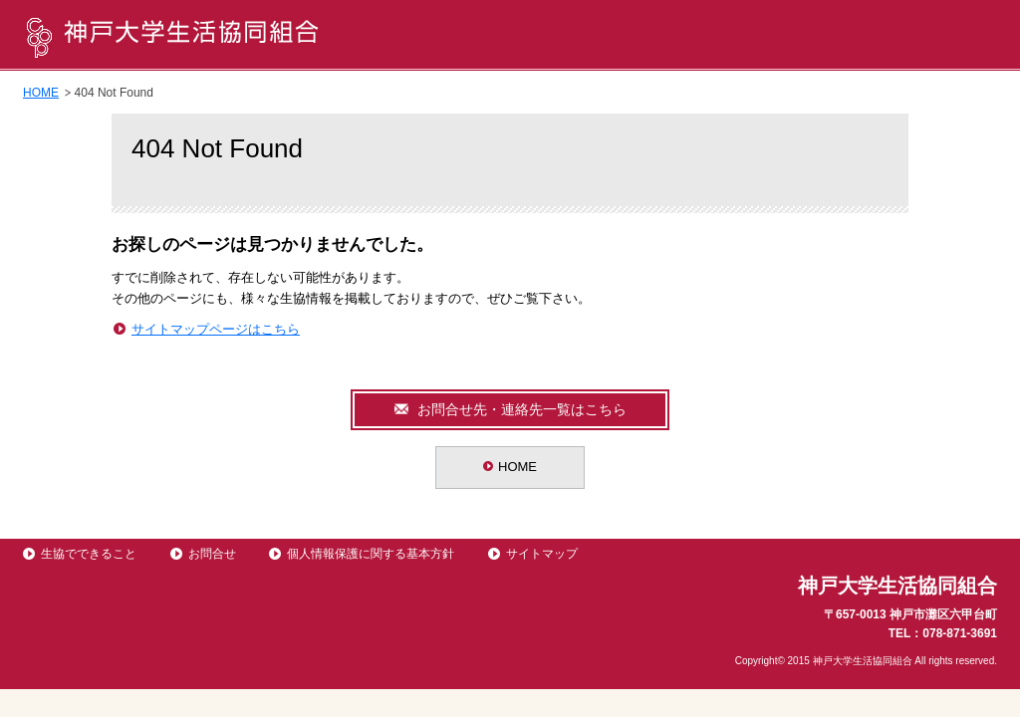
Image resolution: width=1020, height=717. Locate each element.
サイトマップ (542, 554)
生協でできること (88, 554)
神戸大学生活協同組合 (172, 35)
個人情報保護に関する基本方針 (370, 554)
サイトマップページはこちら (215, 329)
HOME (41, 93)
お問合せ (212, 554)
